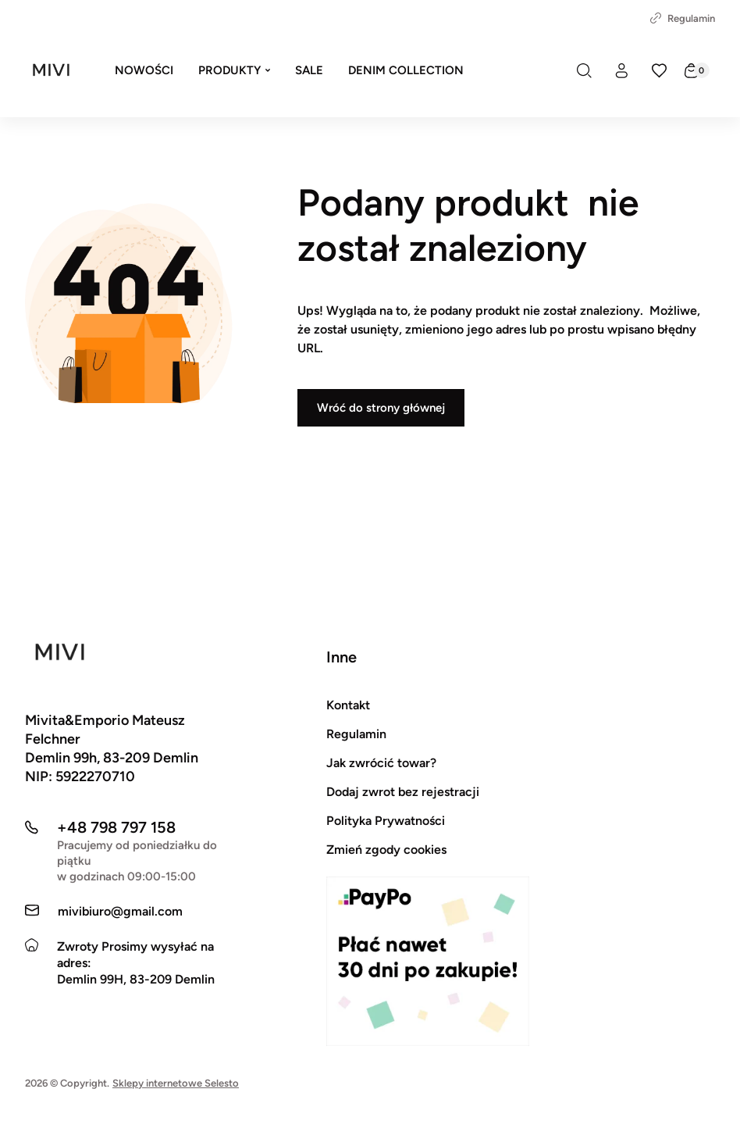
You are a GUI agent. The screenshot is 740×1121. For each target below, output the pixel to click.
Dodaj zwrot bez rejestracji (402, 791)
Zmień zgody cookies (386, 849)
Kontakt (348, 705)
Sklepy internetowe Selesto (175, 1083)
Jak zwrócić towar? (381, 762)
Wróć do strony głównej (381, 408)
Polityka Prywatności (385, 820)
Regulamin (682, 18)
